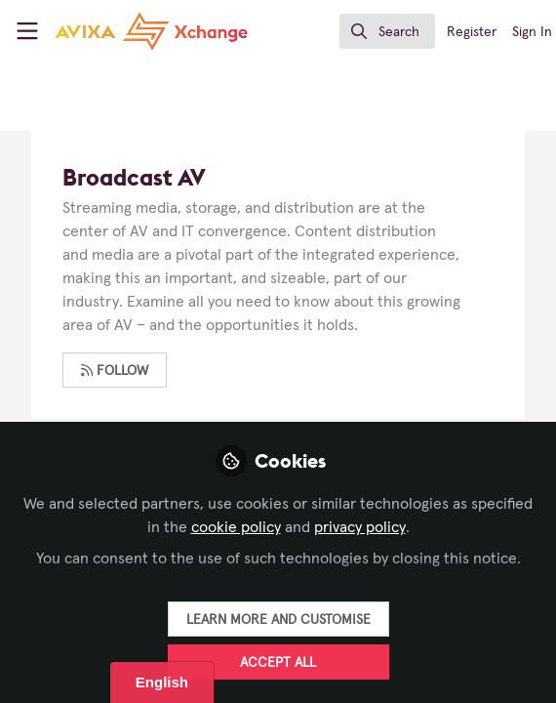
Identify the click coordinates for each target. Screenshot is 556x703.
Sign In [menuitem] (532, 32)
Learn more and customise (278, 620)
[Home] (115, 31)
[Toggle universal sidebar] (27, 31)
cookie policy (236, 527)
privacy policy (360, 527)
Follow (114, 370)
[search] (387, 31)
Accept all (278, 663)
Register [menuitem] (471, 32)
